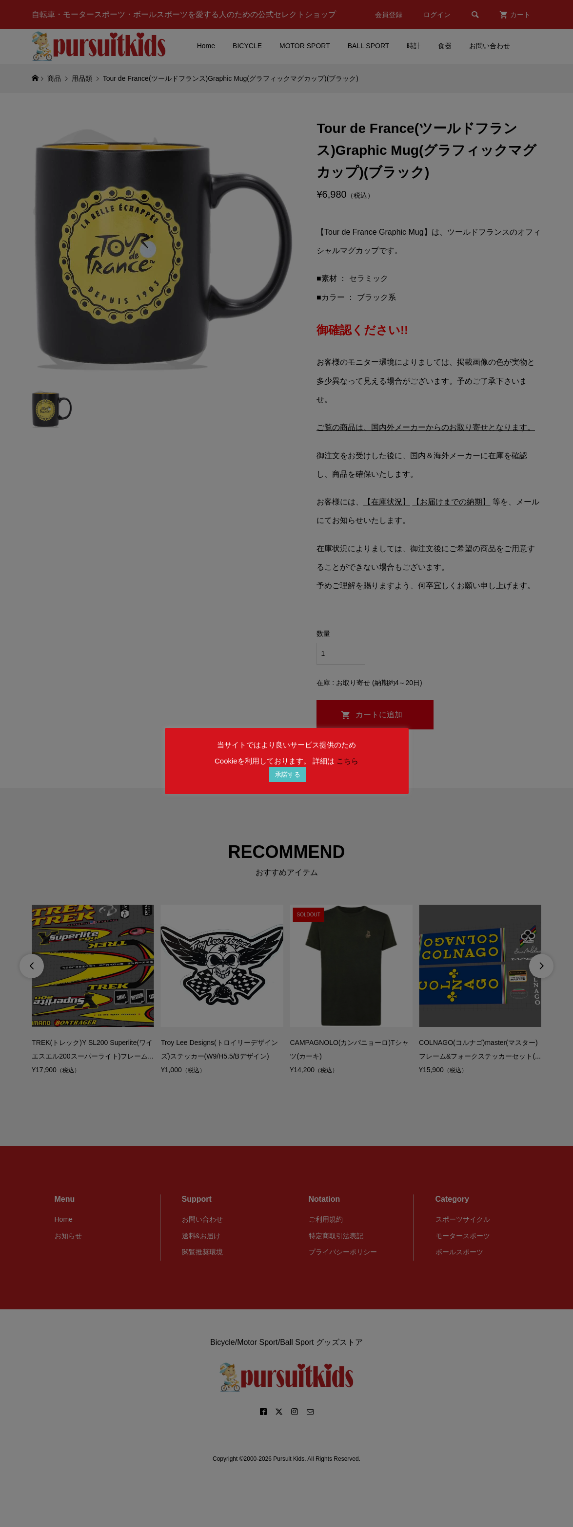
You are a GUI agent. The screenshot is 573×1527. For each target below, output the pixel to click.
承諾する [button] (287, 774)
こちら (347, 761)
